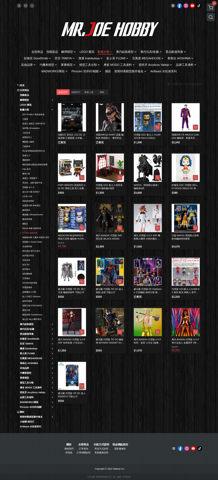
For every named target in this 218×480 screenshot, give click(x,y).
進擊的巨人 (27, 137)
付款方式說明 (101, 444)
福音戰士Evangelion (31, 128)
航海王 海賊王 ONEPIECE (33, 124)
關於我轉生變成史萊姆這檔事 (35, 164)
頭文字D (26, 265)
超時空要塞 (27, 301)
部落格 (69, 452)
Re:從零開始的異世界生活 (33, 151)
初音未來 (26, 260)
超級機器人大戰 (29, 292)
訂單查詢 (83, 449)
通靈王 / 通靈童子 (30, 178)
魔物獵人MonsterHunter (32, 215)
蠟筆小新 (26, 174)
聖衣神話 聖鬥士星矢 (31, 251)
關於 (69, 444)
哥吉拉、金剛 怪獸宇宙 (32, 183)
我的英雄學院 (28, 201)
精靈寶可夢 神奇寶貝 (31, 205)
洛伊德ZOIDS (28, 255)
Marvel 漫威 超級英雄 (31, 228)
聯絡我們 (69, 449)
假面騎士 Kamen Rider (32, 242)
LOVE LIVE (27, 196)
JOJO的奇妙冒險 (29, 283)
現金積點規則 (120, 444)
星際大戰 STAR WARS (32, 306)
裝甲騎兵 (26, 269)
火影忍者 (26, 133)
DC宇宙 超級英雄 (29, 233)
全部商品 (83, 444)
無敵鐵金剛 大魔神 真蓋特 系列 (35, 237)
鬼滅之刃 (26, 155)
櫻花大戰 (26, 310)
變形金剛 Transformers (32, 315)
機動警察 (26, 160)
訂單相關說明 (83, 452)
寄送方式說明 (101, 449)
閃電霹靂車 (27, 287)
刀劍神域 (26, 146)
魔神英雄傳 (27, 219)
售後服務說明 (101, 452)
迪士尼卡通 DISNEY (31, 192)
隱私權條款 (120, 449)
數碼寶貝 (26, 210)
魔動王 (25, 224)
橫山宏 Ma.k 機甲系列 (31, 319)
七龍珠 (25, 119)
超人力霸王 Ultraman (31, 296)
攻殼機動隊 (27, 274)
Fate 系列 (26, 169)
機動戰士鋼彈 (28, 142)
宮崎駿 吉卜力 (28, 187)
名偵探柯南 (27, 246)
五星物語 (26, 278)
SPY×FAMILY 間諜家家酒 (33, 114)
